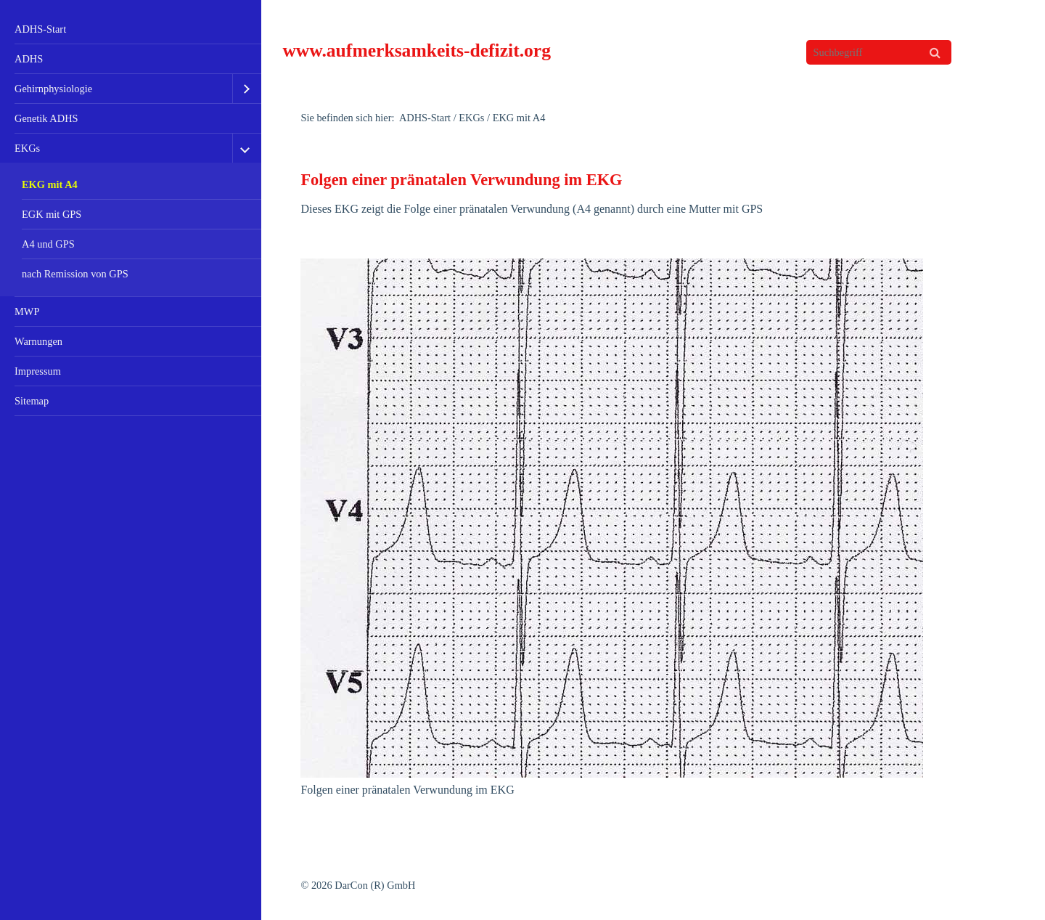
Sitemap (32, 401)
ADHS (29, 59)
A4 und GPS (48, 244)
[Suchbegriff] (878, 52)
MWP (27, 311)
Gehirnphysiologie (53, 88)
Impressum (38, 371)
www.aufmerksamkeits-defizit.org (416, 50)
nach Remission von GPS (75, 274)
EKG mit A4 (50, 184)
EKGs (27, 148)
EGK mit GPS (51, 214)
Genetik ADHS (46, 118)
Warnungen (38, 341)
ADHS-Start (40, 29)
